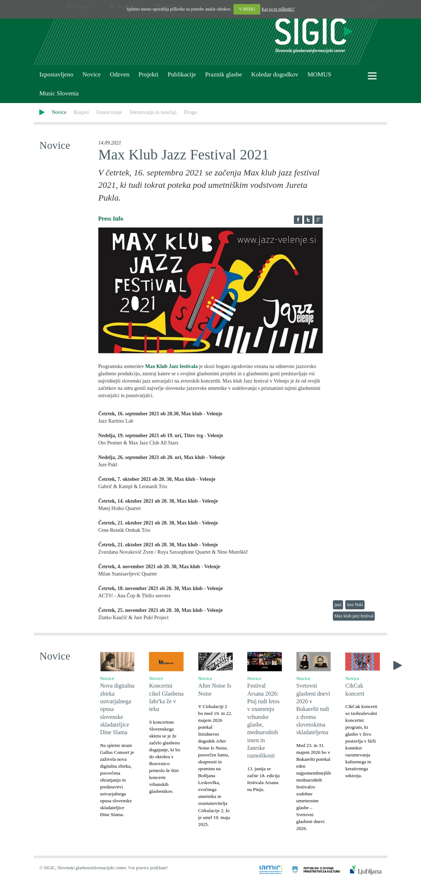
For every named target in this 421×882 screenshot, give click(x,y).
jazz (337, 604)
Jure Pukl (355, 604)
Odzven (119, 74)
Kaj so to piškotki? (277, 9)
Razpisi (81, 112)
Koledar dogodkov (274, 74)
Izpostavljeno (56, 74)
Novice (91, 74)
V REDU (247, 9)
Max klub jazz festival (353, 615)
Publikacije (182, 74)
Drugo (190, 112)
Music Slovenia (59, 93)
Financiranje (109, 112)
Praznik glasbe (223, 74)
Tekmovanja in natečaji (152, 112)
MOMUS (319, 74)
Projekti (148, 74)
